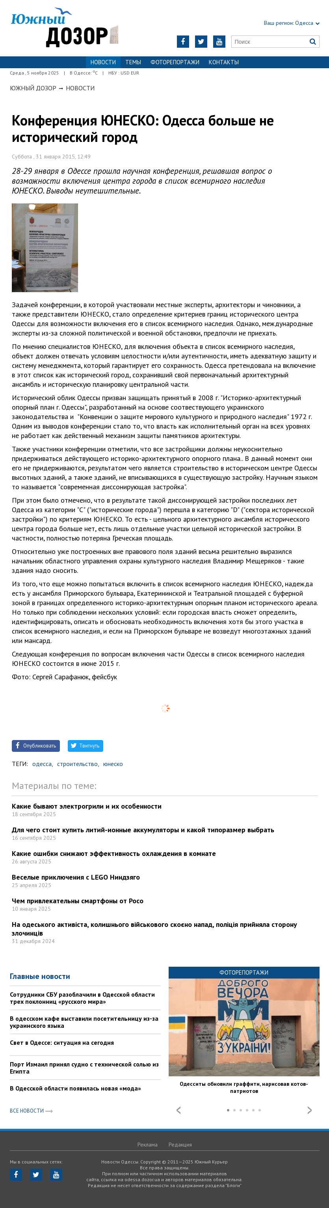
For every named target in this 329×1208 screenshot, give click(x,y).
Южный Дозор (33, 88)
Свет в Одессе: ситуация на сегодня (62, 1042)
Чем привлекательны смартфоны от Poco (77, 900)
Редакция (180, 1144)
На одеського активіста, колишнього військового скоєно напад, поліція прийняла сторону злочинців (154, 929)
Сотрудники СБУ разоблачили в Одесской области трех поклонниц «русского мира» (82, 997)
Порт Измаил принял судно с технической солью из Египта (84, 1067)
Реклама (148, 1144)
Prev (178, 1110)
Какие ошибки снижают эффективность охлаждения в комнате (114, 853)
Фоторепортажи (175, 62)
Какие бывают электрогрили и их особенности (87, 806)
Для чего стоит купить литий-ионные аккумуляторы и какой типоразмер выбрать (143, 829)
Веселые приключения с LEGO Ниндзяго (76, 877)
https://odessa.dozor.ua (64, 28)
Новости (80, 88)
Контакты (224, 62)
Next (310, 1110)
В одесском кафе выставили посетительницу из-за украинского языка (84, 1021)
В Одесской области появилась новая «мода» (75, 1088)
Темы (133, 62)
